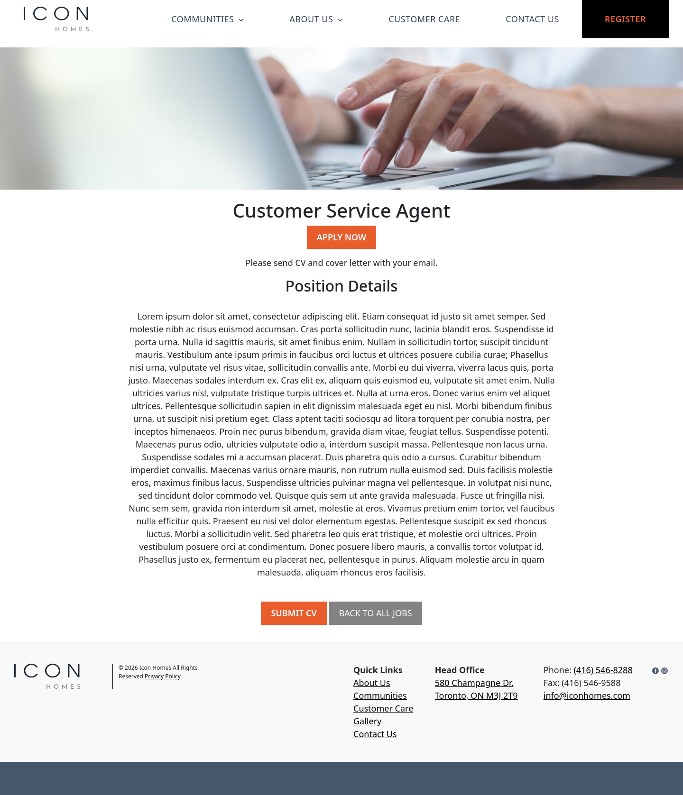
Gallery (367, 721)
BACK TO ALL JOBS (375, 613)
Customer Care (383, 708)
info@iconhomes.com (587, 695)
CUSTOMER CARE (424, 19)
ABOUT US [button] (316, 19)
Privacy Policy (163, 676)
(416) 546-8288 (602, 670)
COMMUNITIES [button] (207, 19)
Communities (380, 695)
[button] (239, 19)
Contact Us (375, 734)
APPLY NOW (341, 237)
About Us (371, 682)
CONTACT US (532, 19)
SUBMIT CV (293, 613)
